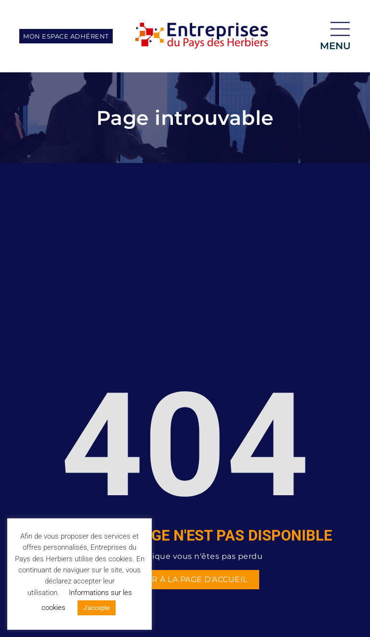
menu (335, 46)
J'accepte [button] (96, 607)
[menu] (340, 29)
